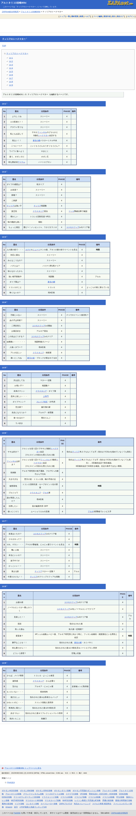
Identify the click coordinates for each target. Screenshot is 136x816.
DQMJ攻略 (123, 794)
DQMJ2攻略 (7, 797)
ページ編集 (98, 16)
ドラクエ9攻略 (108, 797)
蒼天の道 (31, 358)
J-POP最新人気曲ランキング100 (33, 807)
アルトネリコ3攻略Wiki (13, 2)
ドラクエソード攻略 (50, 797)
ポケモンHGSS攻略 (10, 790)
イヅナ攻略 (19, 804)
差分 (113, 16)
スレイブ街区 (42, 402)
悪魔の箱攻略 (108, 800)
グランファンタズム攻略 (33, 794)
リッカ (71, 211)
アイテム (21, 162)
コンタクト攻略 (32, 804)
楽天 (16, 807)
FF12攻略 (120, 797)
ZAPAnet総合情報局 (10, 12)
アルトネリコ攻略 (109, 790)
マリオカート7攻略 (53, 800)
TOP (4, 46)
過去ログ (120, 16)
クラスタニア (38, 211)
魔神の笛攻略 (7, 804)
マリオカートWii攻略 (34, 800)
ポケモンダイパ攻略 (62, 790)
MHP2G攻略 (67, 800)
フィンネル (42, 132)
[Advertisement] (68, 26)
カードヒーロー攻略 (49, 804)
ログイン (130, 16)
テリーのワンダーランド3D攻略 (27, 797)
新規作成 (107, 16)
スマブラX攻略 (72, 794)
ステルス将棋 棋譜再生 (101, 804)
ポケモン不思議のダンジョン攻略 (87, 790)
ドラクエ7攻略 (80, 797)
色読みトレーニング (82, 804)
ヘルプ (87, 16)
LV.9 (11, 85)
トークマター (43, 135)
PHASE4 (11, 782)
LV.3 (11, 65)
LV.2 (11, 61)
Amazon (8, 807)
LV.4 (11, 68)
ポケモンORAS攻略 (44, 790)
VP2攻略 (83, 794)
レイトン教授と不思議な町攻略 (88, 800)
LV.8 (11, 81)
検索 (81, 16)
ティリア (10, 206)
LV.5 (11, 71)
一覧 (68, 16)
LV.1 (11, 58)
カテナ (28, 250)
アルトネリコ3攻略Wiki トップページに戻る (23, 768)
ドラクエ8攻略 (94, 797)
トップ (62, 16)
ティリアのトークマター (14, 39)
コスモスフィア (72, 227)
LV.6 (11, 75)
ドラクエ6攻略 (66, 797)
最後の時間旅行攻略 (123, 800)
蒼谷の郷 (36, 140)
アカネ (45, 493)
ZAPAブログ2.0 (65, 804)
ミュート (36, 250)
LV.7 (11, 78)
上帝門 (46, 396)
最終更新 (74, 16)
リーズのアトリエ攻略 (54, 794)
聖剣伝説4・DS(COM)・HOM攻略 (103, 794)
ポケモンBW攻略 (27, 790)
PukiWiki (17, 813)
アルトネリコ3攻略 (13, 794)
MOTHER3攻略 (17, 800)
